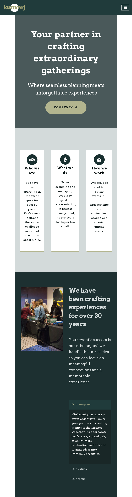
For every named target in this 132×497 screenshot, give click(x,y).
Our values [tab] (79, 386)
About (7, 438)
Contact (8, 456)
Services (8, 444)
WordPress (79, 493)
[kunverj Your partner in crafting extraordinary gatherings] (15, 7)
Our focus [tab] (79, 396)
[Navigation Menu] (125, 7)
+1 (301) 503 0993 (14, 487)
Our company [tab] (81, 330)
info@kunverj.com (16, 478)
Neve (48, 493)
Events (7, 450)
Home (7, 432)
